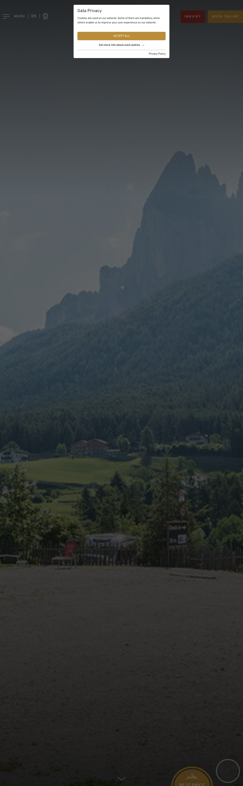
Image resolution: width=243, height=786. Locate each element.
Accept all (121, 36)
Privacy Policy (157, 54)
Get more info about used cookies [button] (121, 45)
